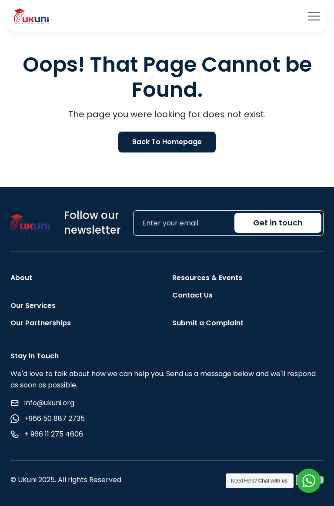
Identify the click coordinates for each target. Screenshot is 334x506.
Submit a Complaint (208, 323)
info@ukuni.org (49, 403)
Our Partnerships (40, 323)
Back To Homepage (167, 142)
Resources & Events (207, 278)
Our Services (33, 306)
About (21, 278)
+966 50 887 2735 (54, 418)
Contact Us (192, 295)
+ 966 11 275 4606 (53, 434)
